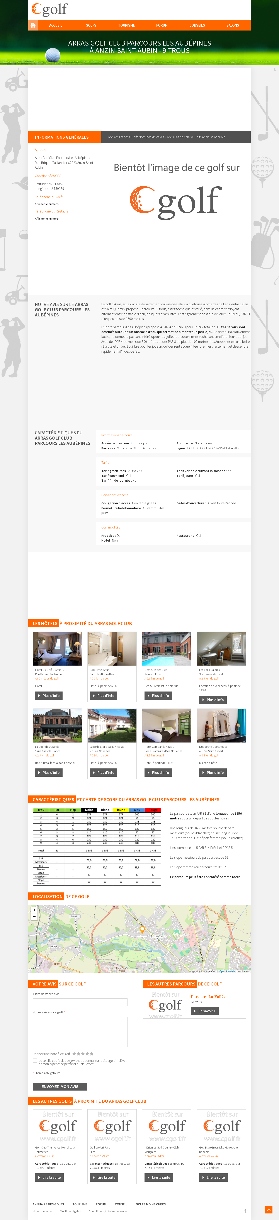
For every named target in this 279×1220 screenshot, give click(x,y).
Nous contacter (42, 1211)
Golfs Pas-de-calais (179, 137)
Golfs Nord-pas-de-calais (147, 137)
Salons (232, 25)
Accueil (55, 25)
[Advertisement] (139, 98)
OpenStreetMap (227, 971)
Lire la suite (52, 1177)
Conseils (197, 25)
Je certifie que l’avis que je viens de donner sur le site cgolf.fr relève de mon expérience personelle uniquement (82, 1062)
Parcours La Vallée (208, 996)
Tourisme (126, 25)
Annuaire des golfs (48, 1204)
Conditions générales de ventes (108, 1211)
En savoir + (207, 1011)
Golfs (91, 25)
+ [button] (34, 910)
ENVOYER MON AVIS (59, 1087)
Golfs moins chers (151, 1204)
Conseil (121, 1204)
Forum (162, 25)
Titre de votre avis (46, 994)
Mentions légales (70, 1211)
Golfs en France (118, 137)
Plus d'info (51, 695)
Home (33, 25)
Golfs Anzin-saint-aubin (210, 137)
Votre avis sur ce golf (49, 1012)
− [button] (34, 917)
